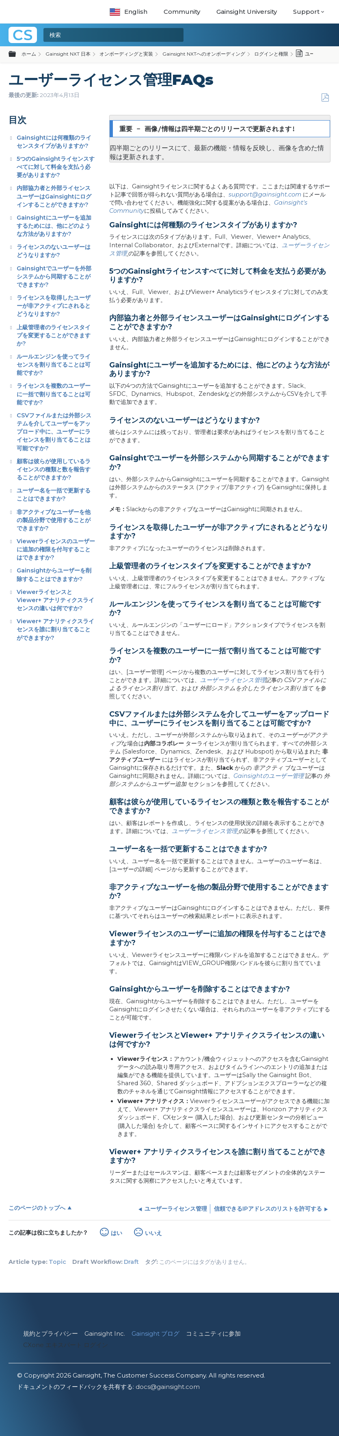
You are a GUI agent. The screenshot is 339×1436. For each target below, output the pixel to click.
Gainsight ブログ (155, 1333)
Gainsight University (246, 11)
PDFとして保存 (325, 97)
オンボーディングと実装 (126, 54)
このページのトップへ (37, 1208)
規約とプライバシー (50, 1333)
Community (182, 11)
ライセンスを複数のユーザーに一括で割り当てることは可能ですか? (54, 394)
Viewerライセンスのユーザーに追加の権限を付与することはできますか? (56, 549)
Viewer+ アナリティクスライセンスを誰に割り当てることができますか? (55, 629)
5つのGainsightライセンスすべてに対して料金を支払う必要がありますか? (56, 167)
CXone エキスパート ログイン (65, 1345)
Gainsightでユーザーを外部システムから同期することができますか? (54, 276)
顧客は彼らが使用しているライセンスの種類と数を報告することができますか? (54, 469)
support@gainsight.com (265, 194)
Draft (131, 1261)
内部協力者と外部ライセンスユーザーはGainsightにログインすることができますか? (54, 196)
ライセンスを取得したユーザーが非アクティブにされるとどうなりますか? (54, 305)
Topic (57, 1261)
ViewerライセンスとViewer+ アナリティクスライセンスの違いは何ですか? (55, 600)
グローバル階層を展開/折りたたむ (17, 54)
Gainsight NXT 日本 (68, 54)
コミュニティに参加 (213, 1333)
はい (116, 1233)
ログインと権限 (271, 54)
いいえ (153, 1233)
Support (306, 11)
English (128, 11)
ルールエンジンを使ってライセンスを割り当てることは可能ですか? (54, 364)
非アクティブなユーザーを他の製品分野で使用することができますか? (54, 520)
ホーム (29, 54)
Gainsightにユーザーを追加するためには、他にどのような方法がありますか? (54, 226)
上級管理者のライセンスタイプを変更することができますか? (54, 335)
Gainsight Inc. (104, 1333)
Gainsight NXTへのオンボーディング (203, 54)
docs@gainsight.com (168, 1387)
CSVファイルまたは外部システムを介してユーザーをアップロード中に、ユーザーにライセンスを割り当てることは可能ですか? (54, 432)
